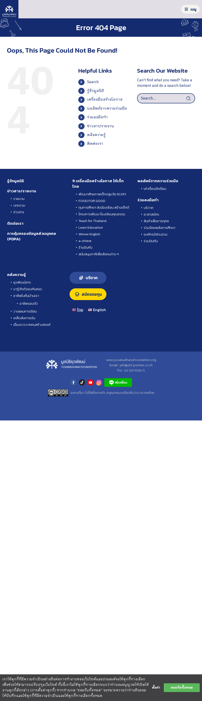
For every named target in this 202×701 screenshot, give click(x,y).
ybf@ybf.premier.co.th (136, 365)
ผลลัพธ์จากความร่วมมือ (107, 108)
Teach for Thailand (92, 220)
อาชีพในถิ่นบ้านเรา (26, 295)
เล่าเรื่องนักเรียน (155, 188)
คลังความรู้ (96, 135)
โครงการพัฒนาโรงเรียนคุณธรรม (102, 214)
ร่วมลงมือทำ (97, 117)
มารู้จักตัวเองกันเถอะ (27, 289)
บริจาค (148, 207)
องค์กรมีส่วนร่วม (155, 234)
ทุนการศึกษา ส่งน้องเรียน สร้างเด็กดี (104, 207)
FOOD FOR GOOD (92, 200)
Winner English (89, 234)
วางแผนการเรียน (25, 311)
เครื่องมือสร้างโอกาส (105, 99)
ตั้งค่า (156, 687)
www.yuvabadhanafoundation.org (131, 360)
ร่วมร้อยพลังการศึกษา (159, 227)
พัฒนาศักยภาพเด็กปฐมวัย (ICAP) (102, 194)
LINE (118, 382)
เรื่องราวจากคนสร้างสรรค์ (31, 324)
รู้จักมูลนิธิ (95, 91)
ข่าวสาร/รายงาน (100, 126)
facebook (73, 382)
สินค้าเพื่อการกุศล (156, 221)
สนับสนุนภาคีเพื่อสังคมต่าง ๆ (99, 254)
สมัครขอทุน (92, 294)
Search (93, 82)
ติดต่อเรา (95, 144)
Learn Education (91, 227)
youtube (90, 382)
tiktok (82, 382)
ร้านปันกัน (85, 247)
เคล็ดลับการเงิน (24, 318)
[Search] (190, 98)
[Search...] (166, 98)
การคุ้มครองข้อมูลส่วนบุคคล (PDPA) (31, 236)
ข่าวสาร (18, 212)
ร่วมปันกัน (151, 241)
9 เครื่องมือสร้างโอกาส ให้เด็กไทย (98, 183)
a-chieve (85, 240)
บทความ (19, 205)
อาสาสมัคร (151, 214)
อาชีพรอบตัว (29, 303)
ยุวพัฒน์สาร (22, 282)
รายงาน (18, 198)
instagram (99, 382)
